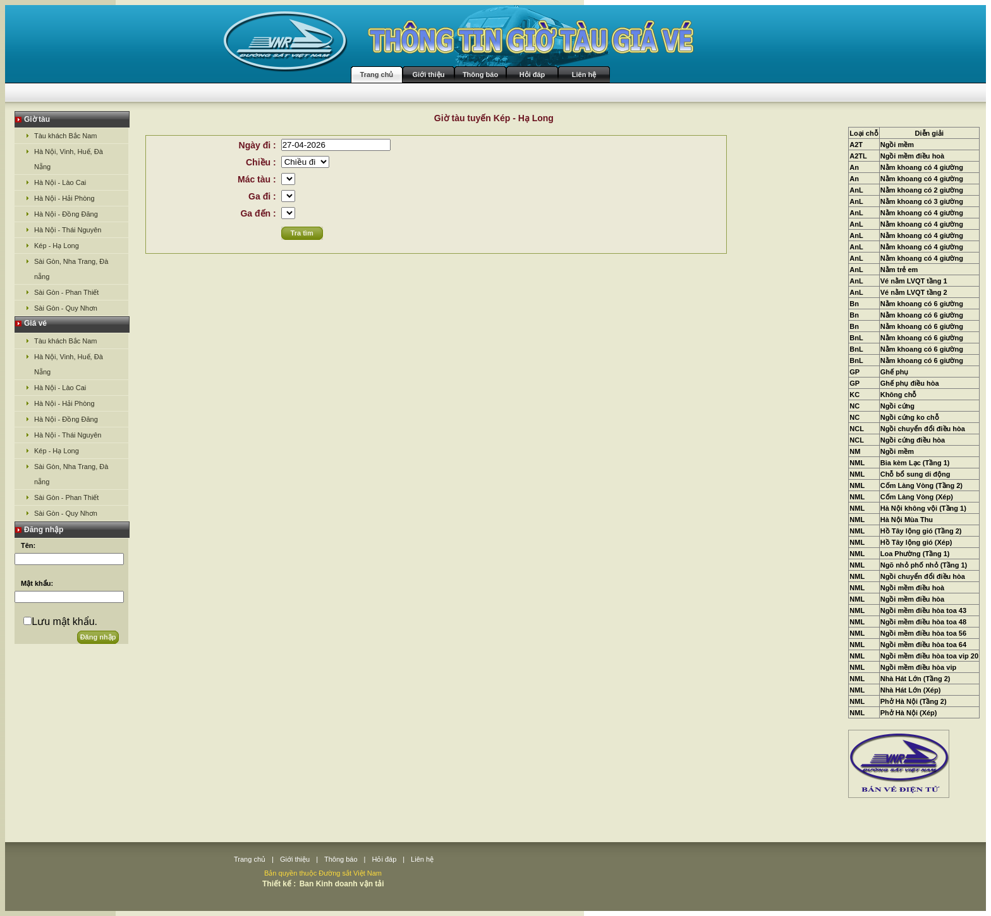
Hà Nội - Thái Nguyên (67, 230)
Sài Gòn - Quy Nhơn (65, 308)
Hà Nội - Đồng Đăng (66, 214)
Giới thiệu (429, 74)
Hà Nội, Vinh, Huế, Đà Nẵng (68, 159)
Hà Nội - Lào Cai (60, 182)
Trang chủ (377, 74)
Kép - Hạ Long (56, 245)
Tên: (28, 545)
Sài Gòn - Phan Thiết (66, 292)
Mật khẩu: (37, 583)
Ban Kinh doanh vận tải (342, 883)
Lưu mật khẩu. (64, 621)
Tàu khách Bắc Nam (65, 136)
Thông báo (480, 74)
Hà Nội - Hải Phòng (64, 198)
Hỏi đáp (532, 74)
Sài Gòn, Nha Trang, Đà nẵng (71, 269)
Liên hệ (584, 74)
